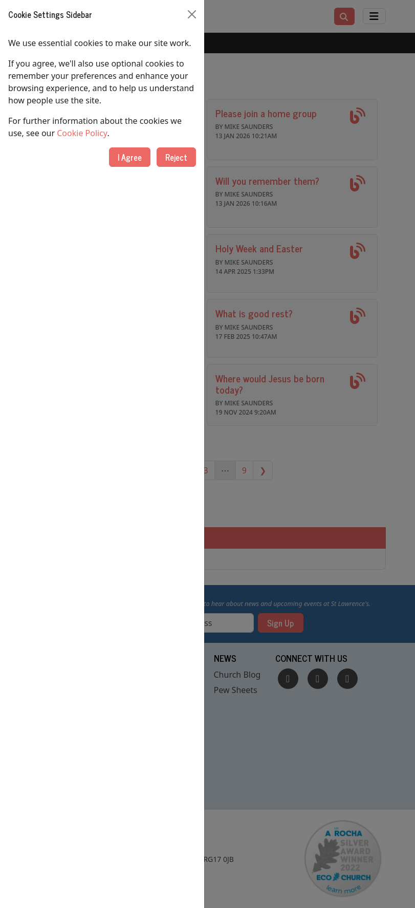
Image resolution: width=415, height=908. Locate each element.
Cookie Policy (82, 133)
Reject (176, 157)
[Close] (192, 14)
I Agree (130, 157)
